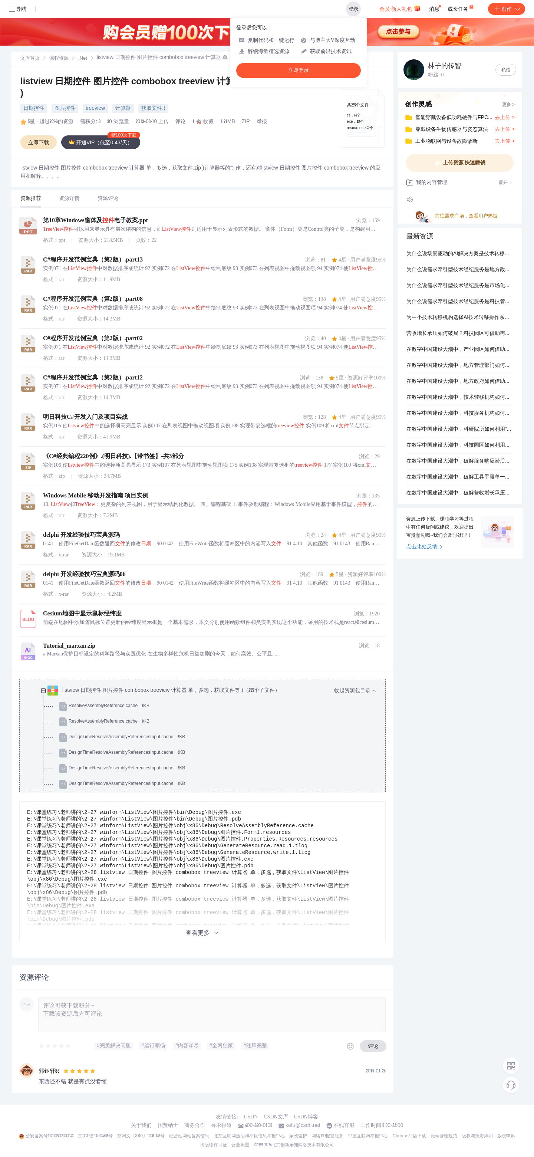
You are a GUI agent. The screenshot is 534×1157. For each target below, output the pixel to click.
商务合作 (194, 1125)
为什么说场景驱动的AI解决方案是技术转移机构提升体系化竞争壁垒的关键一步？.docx (459, 254)
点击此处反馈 (424, 547)
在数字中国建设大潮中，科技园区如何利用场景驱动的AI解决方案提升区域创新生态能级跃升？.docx (459, 445)
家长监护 (298, 1136)
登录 (353, 9)
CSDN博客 (306, 1117)
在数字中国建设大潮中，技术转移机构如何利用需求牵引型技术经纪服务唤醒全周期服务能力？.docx (459, 397)
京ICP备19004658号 (95, 1136)
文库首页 (30, 58)
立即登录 (298, 70)
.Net (82, 58)
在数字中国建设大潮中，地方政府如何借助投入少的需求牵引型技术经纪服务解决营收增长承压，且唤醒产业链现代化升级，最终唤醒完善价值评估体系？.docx (459, 381)
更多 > (508, 105)
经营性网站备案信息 (189, 1136)
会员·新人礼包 (400, 8)
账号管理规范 (444, 1136)
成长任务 (461, 7)
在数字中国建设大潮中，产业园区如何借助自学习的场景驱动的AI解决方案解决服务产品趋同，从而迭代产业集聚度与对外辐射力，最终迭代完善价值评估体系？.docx (459, 349)
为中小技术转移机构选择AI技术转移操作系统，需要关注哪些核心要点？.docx (459, 318)
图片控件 (65, 108)
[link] (30, 58)
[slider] (55, 1046)
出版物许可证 (213, 1145)
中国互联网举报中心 (368, 1136)
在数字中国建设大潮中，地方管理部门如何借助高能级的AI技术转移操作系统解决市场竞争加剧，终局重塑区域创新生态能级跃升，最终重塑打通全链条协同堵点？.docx (459, 365)
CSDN (251, 1117)
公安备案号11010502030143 (49, 1136)
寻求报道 (221, 1125)
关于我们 (141, 1125)
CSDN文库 (276, 1117)
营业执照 (240, 1145)
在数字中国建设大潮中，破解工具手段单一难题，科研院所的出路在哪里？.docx (459, 477)
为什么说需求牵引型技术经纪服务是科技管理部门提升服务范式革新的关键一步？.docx (459, 302)
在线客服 (344, 1125)
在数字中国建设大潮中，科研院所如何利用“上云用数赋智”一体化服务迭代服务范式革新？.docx (459, 429)
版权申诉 (506, 1136)
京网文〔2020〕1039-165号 (141, 1136)
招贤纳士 (168, 1125)
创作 (506, 9)
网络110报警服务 (328, 1136)
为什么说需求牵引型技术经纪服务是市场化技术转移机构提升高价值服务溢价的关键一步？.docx (459, 286)
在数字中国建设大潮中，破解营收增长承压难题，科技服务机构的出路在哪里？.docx (459, 493)
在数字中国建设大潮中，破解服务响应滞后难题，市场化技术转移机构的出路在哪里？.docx (459, 461)
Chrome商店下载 (409, 1136)
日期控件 (33, 108)
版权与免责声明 (477, 1136)
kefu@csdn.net (303, 1125)
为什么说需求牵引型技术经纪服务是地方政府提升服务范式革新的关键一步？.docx (459, 270)
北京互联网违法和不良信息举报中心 (249, 1136)
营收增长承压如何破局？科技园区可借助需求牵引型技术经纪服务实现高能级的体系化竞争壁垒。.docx (459, 333)
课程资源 (59, 58)
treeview (95, 108)
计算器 (123, 108)
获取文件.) (153, 108)
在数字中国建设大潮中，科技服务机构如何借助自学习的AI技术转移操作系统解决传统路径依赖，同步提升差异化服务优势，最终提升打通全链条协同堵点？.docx (459, 413)
